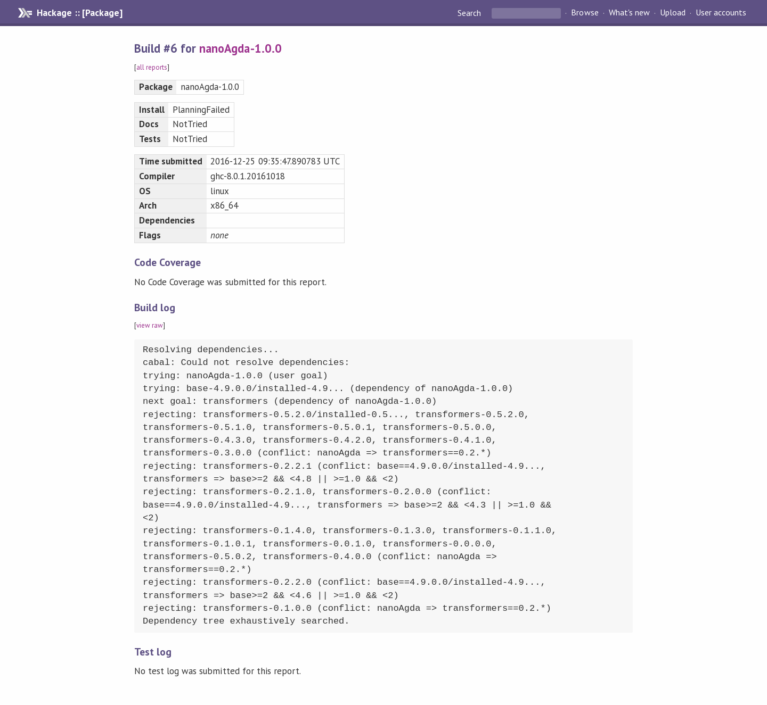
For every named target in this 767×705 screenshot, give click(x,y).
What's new (629, 12)
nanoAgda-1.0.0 (240, 48)
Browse (584, 12)
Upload (673, 12)
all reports (151, 67)
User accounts (721, 12)
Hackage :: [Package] (79, 13)
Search (470, 12)
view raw (149, 325)
